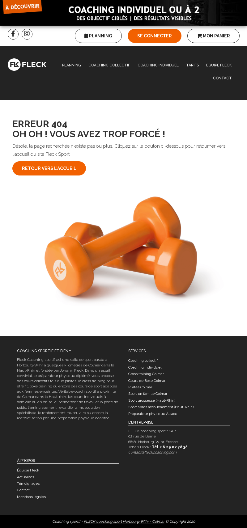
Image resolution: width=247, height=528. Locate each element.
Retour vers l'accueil (49, 168)
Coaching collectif (109, 65)
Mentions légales (31, 497)
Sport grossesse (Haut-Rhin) (151, 400)
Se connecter (154, 35)
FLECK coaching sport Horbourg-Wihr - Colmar (124, 521)
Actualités (25, 477)
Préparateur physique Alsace (152, 414)
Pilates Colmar (140, 387)
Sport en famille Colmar (147, 393)
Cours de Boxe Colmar (146, 380)
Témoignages (28, 483)
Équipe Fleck (219, 65)
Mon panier (213, 35)
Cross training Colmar (146, 374)
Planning (98, 35)
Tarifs (192, 65)
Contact (222, 78)
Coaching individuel (158, 65)
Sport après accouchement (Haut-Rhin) (161, 407)
